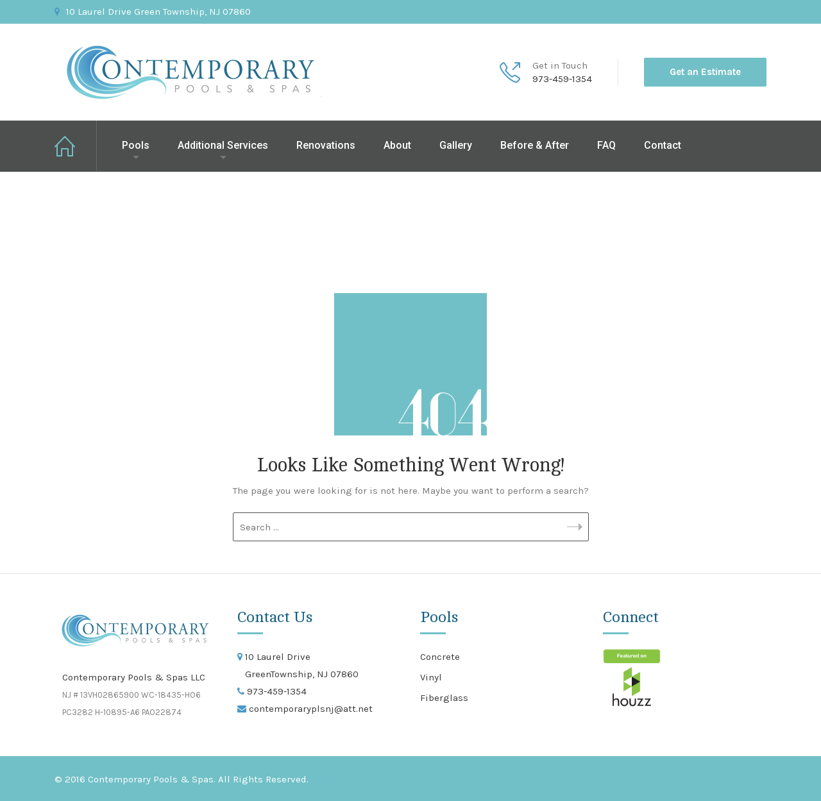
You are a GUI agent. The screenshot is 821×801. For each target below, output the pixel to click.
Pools (135, 145)
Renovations (325, 145)
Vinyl (431, 677)
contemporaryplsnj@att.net (309, 708)
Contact (662, 145)
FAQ (606, 145)
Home (76, 146)
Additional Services (223, 145)
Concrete (440, 656)
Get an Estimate (705, 72)
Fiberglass (444, 698)
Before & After (534, 145)
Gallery (455, 145)
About (397, 145)
